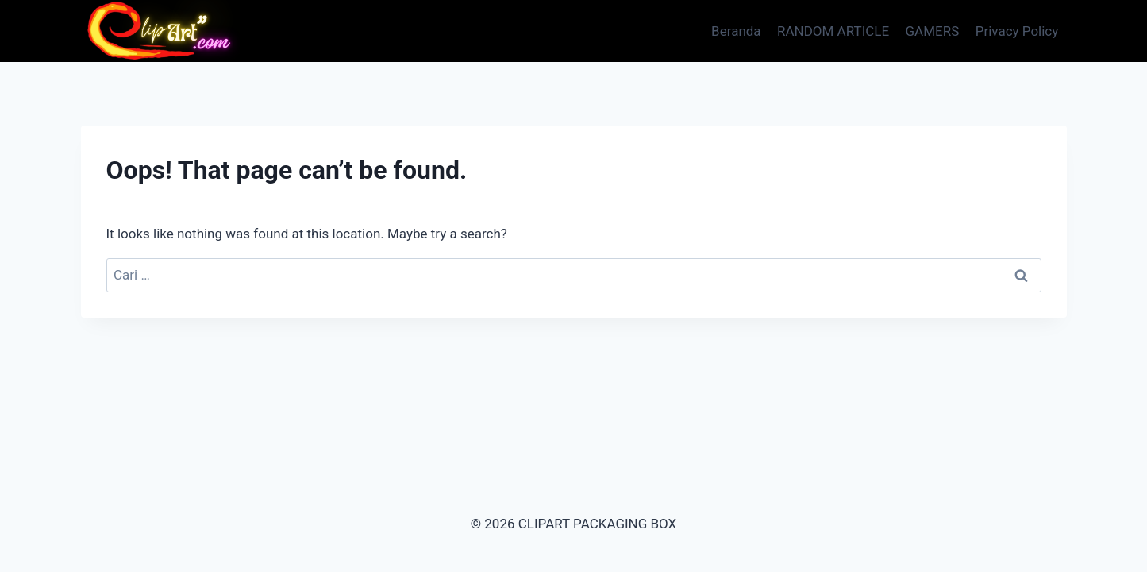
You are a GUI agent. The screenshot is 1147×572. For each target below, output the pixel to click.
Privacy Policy (1017, 31)
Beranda (736, 31)
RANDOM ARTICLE (833, 31)
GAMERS (933, 31)
